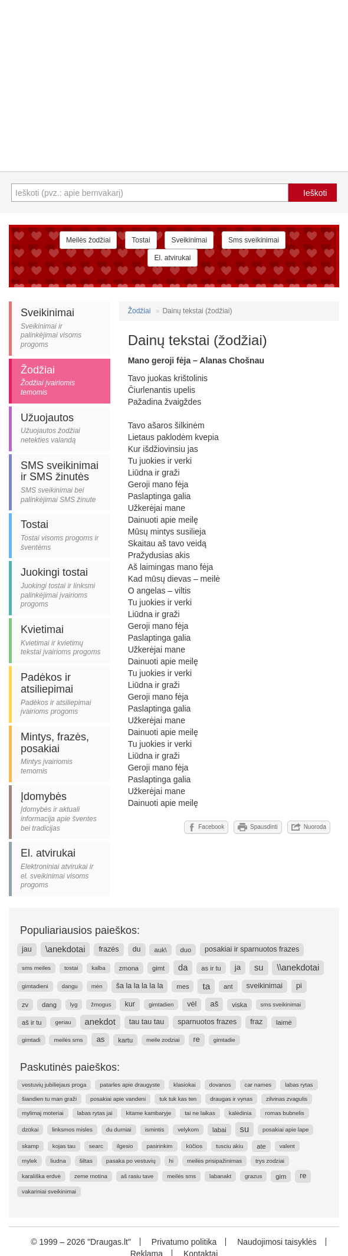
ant (228, 986)
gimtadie (224, 1040)
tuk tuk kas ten (177, 1099)
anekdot (100, 1022)
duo (186, 949)
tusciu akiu (229, 1146)
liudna (57, 1160)
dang (49, 1004)
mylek (29, 1160)
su (259, 967)
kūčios (194, 1146)
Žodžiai (139, 311)
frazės (109, 949)
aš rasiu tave (137, 1176)
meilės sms (68, 1040)
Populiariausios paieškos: (80, 930)
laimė (284, 1022)
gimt (158, 968)
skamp (30, 1146)
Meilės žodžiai (88, 240)
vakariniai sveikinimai (49, 1191)
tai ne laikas (200, 1113)
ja (238, 967)
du (137, 949)
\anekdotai (65, 949)
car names (258, 1084)
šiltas (86, 1160)
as (100, 1039)
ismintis (155, 1129)
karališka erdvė (41, 1176)
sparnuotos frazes (207, 1022)
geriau (63, 1022)
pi (299, 986)
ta (206, 986)
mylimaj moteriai (43, 1113)
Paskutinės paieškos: (70, 1067)
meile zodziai (163, 1040)
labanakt (220, 1176)
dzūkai (30, 1129)
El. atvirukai (172, 258)
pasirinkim (159, 1146)
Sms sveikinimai (253, 240)
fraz (256, 1022)
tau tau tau (147, 1022)
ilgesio (125, 1146)
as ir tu (211, 968)
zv (25, 1004)
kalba (98, 968)
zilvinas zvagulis (286, 1099)
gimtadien (161, 1004)
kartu (125, 1040)
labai (219, 1129)
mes (182, 986)
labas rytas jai (95, 1113)
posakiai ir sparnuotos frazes (252, 949)
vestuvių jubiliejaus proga (54, 1084)
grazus (253, 1176)
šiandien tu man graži (49, 1099)
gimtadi (31, 1040)
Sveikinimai (189, 240)
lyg (74, 1004)
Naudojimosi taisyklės (277, 1242)
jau (27, 949)
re (196, 1039)
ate (261, 1146)
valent (287, 1146)
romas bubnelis (284, 1113)
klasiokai (184, 1084)
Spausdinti (258, 827)
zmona (129, 968)
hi (171, 1160)
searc (96, 1146)
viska (239, 1004)
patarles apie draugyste (130, 1084)
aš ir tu (32, 1022)
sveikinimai (265, 986)
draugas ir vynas (231, 1099)
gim (280, 1176)
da (183, 967)
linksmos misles (72, 1129)
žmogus (101, 1004)
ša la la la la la (139, 986)
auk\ (160, 949)
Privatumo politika (184, 1242)
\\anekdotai (298, 967)
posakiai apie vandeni (118, 1099)
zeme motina (90, 1176)
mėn (97, 986)
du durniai (119, 1129)
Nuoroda (308, 827)
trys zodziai (269, 1160)
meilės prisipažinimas (214, 1160)
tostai (71, 968)
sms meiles (36, 968)
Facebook (206, 827)
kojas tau (63, 1146)
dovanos (220, 1084)
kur (129, 1004)
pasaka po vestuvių (131, 1160)
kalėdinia (240, 1113)
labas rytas (299, 1084)
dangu (70, 986)
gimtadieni (35, 986)
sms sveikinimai (281, 1004)
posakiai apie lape (285, 1129)
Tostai (141, 240)
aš (214, 1003)
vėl (191, 1004)
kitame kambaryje (148, 1113)
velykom (188, 1129)
